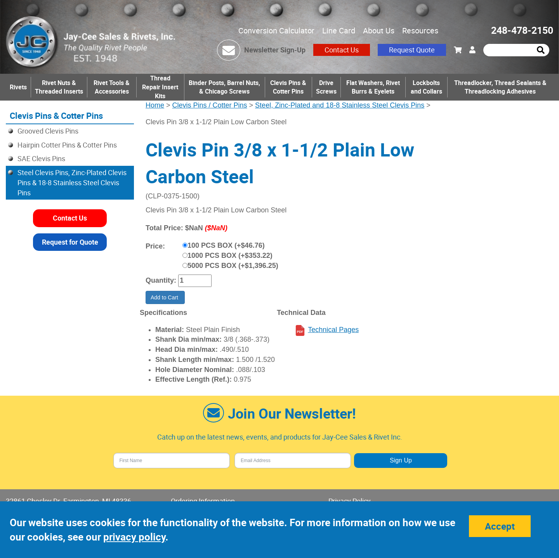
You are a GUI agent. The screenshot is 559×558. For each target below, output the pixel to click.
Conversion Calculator (276, 30)
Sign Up (401, 460)
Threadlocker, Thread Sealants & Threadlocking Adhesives (500, 87)
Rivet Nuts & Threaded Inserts (59, 87)
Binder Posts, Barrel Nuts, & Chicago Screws (224, 87)
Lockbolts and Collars (426, 87)
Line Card (338, 30)
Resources (420, 30)
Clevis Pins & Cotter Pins (288, 87)
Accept (500, 526)
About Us (378, 30)
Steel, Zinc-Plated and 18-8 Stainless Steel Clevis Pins (339, 105)
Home (155, 105)
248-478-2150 (522, 30)
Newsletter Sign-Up (275, 49)
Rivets (18, 87)
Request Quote (412, 49)
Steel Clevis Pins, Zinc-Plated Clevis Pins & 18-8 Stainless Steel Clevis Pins (72, 182)
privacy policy (134, 537)
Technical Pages (333, 330)
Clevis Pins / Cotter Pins (209, 105)
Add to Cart (165, 297)
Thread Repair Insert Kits (160, 87)
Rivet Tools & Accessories (112, 87)
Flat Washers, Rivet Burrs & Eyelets (373, 87)
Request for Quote (70, 242)
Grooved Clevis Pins (47, 131)
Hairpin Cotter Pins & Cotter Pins (67, 144)
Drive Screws (326, 87)
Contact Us (342, 49)
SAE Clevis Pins (41, 158)
